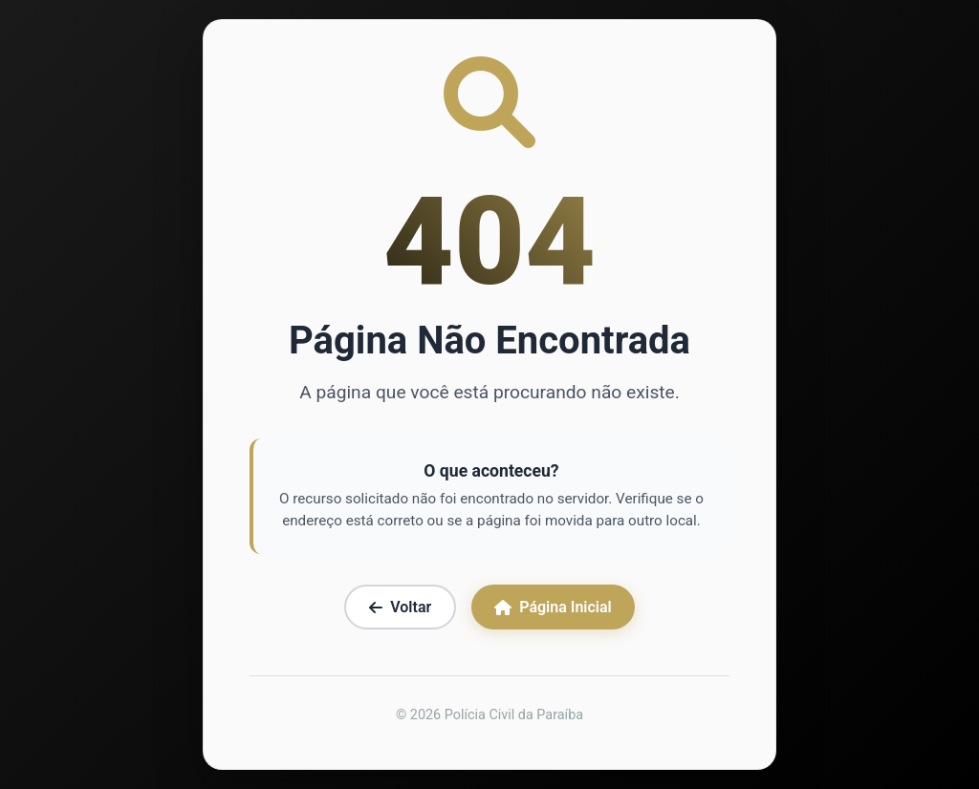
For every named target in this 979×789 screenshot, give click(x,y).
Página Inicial (552, 607)
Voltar (400, 607)
